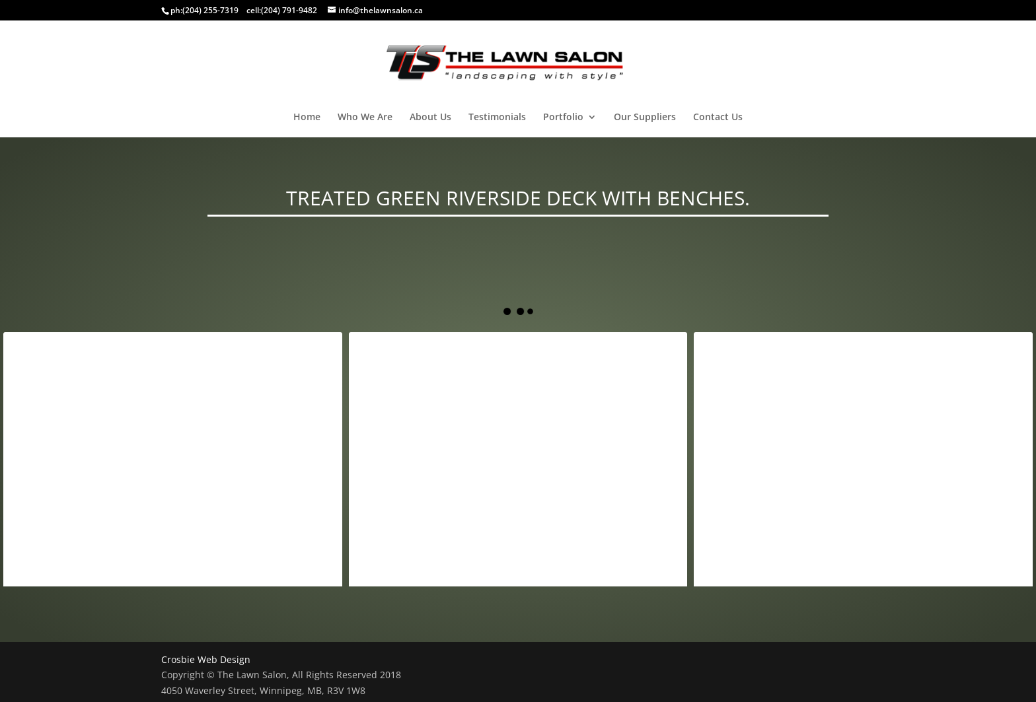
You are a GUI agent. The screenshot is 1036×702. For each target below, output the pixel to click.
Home (306, 117)
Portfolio (563, 117)
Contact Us (718, 117)
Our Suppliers (645, 117)
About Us (430, 117)
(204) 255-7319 (210, 10)
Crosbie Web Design (205, 659)
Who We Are (365, 117)
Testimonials (497, 117)
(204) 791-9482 (289, 10)
